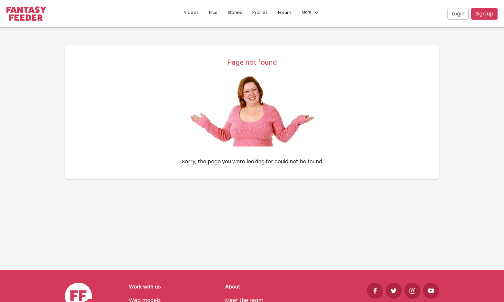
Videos (191, 12)
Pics (213, 12)
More (311, 12)
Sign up (484, 13)
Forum (284, 12)
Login (458, 13)
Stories (235, 12)
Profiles (260, 12)
